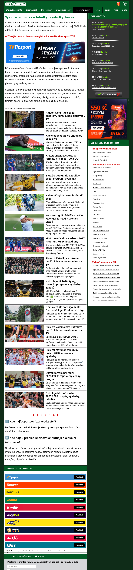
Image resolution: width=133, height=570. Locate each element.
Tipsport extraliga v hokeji (102, 243)
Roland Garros (98, 298)
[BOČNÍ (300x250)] (107, 229)
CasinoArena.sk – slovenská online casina (60, 530)
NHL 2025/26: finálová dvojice (102, 154)
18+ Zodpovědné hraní (87, 566)
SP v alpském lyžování (101, 321)
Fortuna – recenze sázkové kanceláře (106, 357)
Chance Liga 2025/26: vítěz (101, 170)
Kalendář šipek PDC (100, 325)
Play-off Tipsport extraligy (102, 278)
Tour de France (98, 310)
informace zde (50, 555)
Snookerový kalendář (100, 337)
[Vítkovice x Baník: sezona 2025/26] (90, 177)
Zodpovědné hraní (110, 544)
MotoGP (96, 314)
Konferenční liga (98, 271)
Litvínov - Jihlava (98, 129)
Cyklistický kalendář (100, 329)
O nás (6, 566)
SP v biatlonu (97, 318)
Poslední (58, 415)
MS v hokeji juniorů (99, 286)
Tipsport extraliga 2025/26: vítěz (103, 137)
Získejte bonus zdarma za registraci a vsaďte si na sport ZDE (41, 36)
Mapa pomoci (72, 560)
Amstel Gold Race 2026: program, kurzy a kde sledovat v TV (65, 115)
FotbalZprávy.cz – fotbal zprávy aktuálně (24, 506)
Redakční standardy (26, 566)
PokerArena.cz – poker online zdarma (23, 526)
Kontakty (14, 566)
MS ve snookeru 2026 (99, 145)
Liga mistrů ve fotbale (100, 263)
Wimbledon (97, 302)
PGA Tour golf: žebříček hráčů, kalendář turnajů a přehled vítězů (65, 218)
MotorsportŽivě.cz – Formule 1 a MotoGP (24, 518)
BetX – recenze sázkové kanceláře (105, 384)
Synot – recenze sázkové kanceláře (105, 376)
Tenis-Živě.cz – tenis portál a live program (24, 514)
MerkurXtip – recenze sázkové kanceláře (107, 380)
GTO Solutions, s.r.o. (106, 566)
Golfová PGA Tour (99, 341)
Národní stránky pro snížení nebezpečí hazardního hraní (97, 560)
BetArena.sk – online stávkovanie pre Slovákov (62, 514)
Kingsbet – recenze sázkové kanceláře (106, 388)
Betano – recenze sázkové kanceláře (106, 364)
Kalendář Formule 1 (100, 251)
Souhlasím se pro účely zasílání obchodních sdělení (39, 484)
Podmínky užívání (42, 566)
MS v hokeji (97, 274)
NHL (94, 282)
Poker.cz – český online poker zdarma (23, 530)
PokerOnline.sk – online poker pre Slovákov (61, 534)
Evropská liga (97, 267)
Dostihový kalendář (99, 349)
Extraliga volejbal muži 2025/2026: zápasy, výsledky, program (63, 376)
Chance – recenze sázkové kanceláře (106, 372)
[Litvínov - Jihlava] (90, 127)
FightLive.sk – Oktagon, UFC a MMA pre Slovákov (63, 518)
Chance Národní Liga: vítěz (101, 162)
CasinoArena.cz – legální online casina (23, 534)
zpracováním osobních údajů (31, 484)
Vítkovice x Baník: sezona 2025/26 (104, 179)
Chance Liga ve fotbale (101, 247)
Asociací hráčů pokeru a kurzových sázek (20, 547)
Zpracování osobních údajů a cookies (64, 566)
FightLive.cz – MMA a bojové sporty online (24, 502)
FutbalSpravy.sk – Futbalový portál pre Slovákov (63, 526)
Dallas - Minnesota (98, 120)
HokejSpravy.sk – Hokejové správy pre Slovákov (63, 522)
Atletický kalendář (99, 333)
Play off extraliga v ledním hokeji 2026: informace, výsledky (62, 353)
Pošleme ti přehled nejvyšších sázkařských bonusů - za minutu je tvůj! (42, 474)
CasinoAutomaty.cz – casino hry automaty (60, 506)
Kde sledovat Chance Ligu (102, 259)
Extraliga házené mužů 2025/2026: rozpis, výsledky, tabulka (63, 396)
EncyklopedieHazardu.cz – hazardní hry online (62, 502)
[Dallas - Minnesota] (90, 116)
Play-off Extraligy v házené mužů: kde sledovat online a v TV (64, 261)
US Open (96, 306)
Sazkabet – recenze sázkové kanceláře (106, 368)
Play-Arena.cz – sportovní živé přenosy (23, 522)
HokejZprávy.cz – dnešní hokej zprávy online (25, 510)
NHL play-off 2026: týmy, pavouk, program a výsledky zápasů (63, 284)
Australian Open (98, 294)
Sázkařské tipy (98, 107)
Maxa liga (96, 290)
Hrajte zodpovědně (11, 552)
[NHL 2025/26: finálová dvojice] (90, 152)
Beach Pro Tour (98, 345)
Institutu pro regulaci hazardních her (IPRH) (67, 544)
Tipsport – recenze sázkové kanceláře (106, 361)
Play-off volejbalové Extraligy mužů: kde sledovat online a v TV (64, 330)
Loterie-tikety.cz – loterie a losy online (59, 510)
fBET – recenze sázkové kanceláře (105, 392)
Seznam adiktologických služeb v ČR (54, 560)
